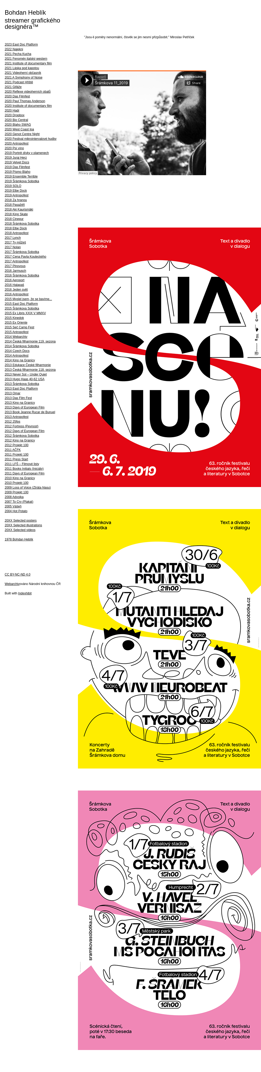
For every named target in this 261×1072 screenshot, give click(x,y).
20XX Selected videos (20, 530)
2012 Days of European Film (24, 431)
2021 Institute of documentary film (28, 63)
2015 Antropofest (17, 332)
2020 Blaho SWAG (18, 124)
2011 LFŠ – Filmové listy (22, 464)
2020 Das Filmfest (17, 96)
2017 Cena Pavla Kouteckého (25, 256)
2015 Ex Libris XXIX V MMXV (25, 313)
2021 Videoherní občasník (23, 73)
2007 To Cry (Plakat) (19, 502)
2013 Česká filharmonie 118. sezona (30, 370)
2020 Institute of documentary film (28, 106)
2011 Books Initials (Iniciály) (24, 469)
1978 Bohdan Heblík (19, 539)
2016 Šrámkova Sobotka (22, 275)
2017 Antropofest (17, 261)
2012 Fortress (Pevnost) (21, 426)
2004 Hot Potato (16, 511)
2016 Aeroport (14, 280)
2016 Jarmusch (15, 271)
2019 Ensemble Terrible (21, 176)
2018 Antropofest (17, 233)
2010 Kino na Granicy (20, 478)
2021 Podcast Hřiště (19, 82)
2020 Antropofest (17, 143)
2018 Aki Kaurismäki (19, 209)
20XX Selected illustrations (23, 525)
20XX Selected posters (21, 520)
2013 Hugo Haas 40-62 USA (24, 379)
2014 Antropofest (17, 355)
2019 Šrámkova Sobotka (22, 181)
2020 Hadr (12, 110)
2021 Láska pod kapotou (22, 68)
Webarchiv (12, 584)
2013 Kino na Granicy (20, 403)
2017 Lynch (13, 238)
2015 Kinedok (14, 318)
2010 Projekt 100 (17, 483)
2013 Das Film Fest (18, 398)
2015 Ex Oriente (16, 322)
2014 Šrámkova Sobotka (22, 346)
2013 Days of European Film (24, 407)
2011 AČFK (13, 450)
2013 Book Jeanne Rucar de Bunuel (30, 412)
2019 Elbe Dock (16, 190)
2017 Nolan (13, 247)
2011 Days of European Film (24, 473)
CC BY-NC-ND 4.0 (17, 574)
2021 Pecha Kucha (18, 54)
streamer (17, 20)
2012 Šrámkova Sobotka (22, 436)
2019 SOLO (13, 186)
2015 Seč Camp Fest (19, 327)
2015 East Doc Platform (21, 304)
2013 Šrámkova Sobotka (22, 384)
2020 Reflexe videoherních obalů (27, 91)
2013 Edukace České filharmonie (28, 365)
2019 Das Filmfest (17, 167)
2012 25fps (12, 421)
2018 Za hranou (16, 200)
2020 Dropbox (14, 115)
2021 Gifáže (13, 87)
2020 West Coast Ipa (19, 129)
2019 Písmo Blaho (17, 172)
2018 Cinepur (14, 219)
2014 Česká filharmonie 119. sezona (30, 341)
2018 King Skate (16, 214)
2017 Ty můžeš (15, 242)
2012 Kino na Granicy (20, 440)
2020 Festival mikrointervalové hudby (30, 139)
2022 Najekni (14, 49)
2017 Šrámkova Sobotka (22, 252)
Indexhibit (24, 593)
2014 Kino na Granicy (20, 360)
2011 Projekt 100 (17, 454)
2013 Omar (12, 393)
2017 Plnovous (15, 266)
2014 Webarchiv (16, 337)
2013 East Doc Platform (21, 388)
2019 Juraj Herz (16, 157)
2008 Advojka (14, 497)
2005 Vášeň (13, 506)
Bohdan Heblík (25, 12)
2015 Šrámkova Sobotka (22, 308)
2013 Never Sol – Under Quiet (26, 374)
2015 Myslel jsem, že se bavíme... (28, 299)
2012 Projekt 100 (17, 445)
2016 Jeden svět (16, 289)
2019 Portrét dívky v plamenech (27, 153)
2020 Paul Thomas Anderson (25, 101)
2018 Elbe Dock (16, 228)
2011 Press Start (16, 459)
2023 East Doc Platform (21, 44)
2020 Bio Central (16, 120)
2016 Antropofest (17, 294)
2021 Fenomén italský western (26, 58)
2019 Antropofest (17, 195)
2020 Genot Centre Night (22, 134)
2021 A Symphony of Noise (23, 77)
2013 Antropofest (17, 417)
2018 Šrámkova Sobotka (22, 223)
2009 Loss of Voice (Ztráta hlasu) (28, 487)
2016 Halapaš (14, 285)
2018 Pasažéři (15, 205)
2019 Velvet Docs (17, 162)
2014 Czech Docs (17, 351)
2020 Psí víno (14, 148)
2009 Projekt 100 (17, 492)
